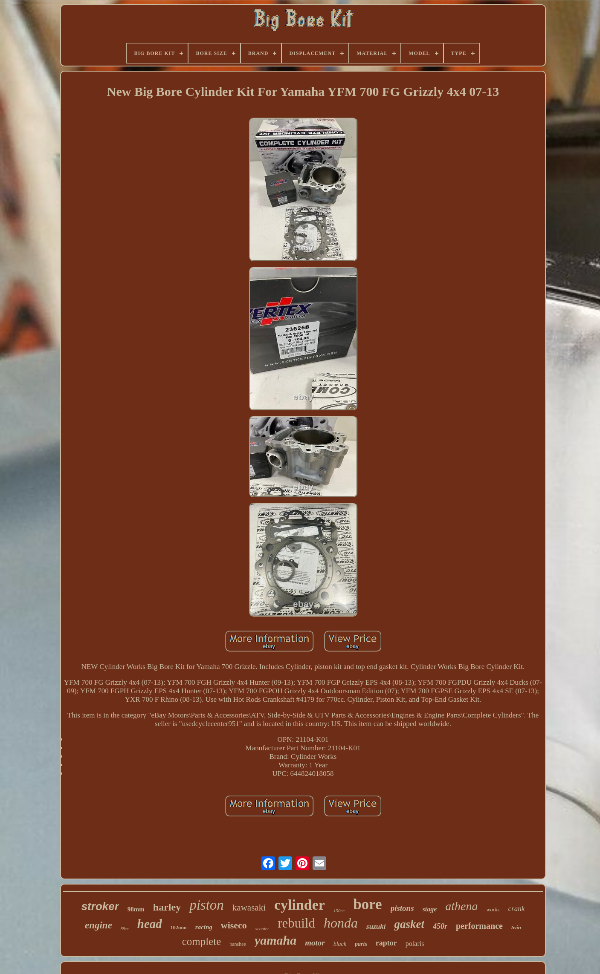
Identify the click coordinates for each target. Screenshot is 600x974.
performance (479, 926)
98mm (136, 909)
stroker (100, 906)
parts (361, 944)
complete (201, 941)
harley (167, 907)
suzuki (376, 926)
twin (516, 927)
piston (206, 905)
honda (341, 923)
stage (430, 909)
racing (203, 927)
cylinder (299, 905)
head (149, 924)
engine (98, 925)
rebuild (296, 923)
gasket (409, 924)
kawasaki (249, 907)
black (339, 944)
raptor (386, 943)
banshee (237, 944)
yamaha (275, 940)
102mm (179, 928)
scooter (262, 928)
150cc (339, 910)
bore (367, 904)
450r (440, 926)
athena (461, 906)
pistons (402, 908)
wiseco (234, 925)
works (493, 909)
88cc (125, 928)
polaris (415, 943)
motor (315, 942)
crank (516, 909)
